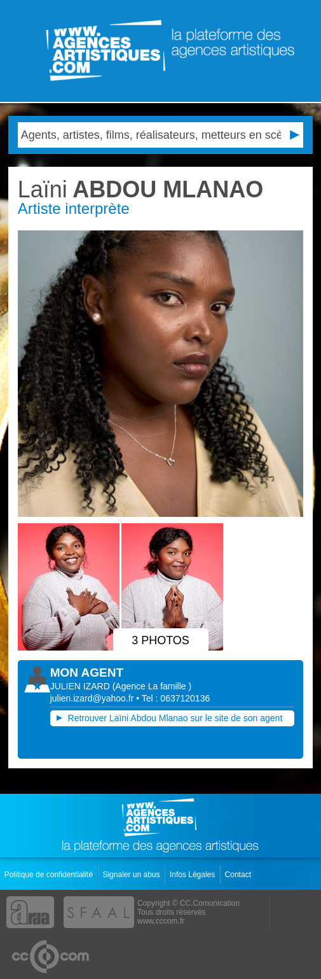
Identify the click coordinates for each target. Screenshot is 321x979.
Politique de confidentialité (49, 874)
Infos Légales (193, 874)
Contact (239, 874)
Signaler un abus (131, 874)
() (152, 686)
